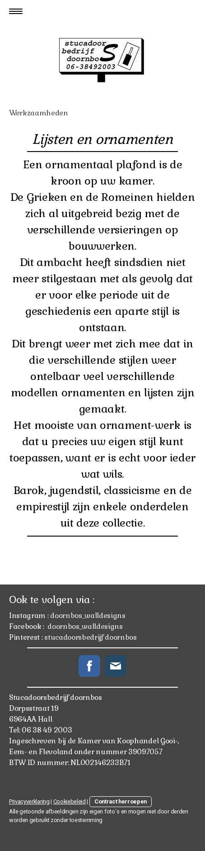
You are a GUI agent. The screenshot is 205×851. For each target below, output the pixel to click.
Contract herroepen (120, 801)
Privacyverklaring (29, 801)
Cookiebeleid (69, 801)
